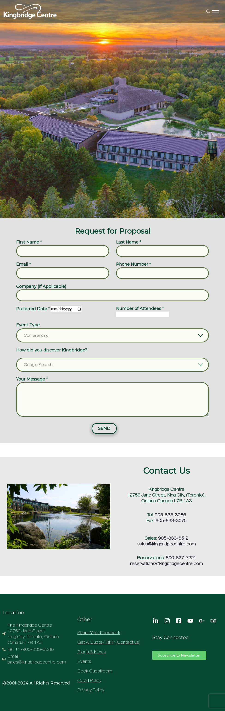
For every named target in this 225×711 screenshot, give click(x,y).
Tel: (150, 514)
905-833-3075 (171, 520)
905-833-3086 (170, 514)
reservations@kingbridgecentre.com (166, 563)
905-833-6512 (173, 538)
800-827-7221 (181, 557)
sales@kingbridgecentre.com (166, 543)
